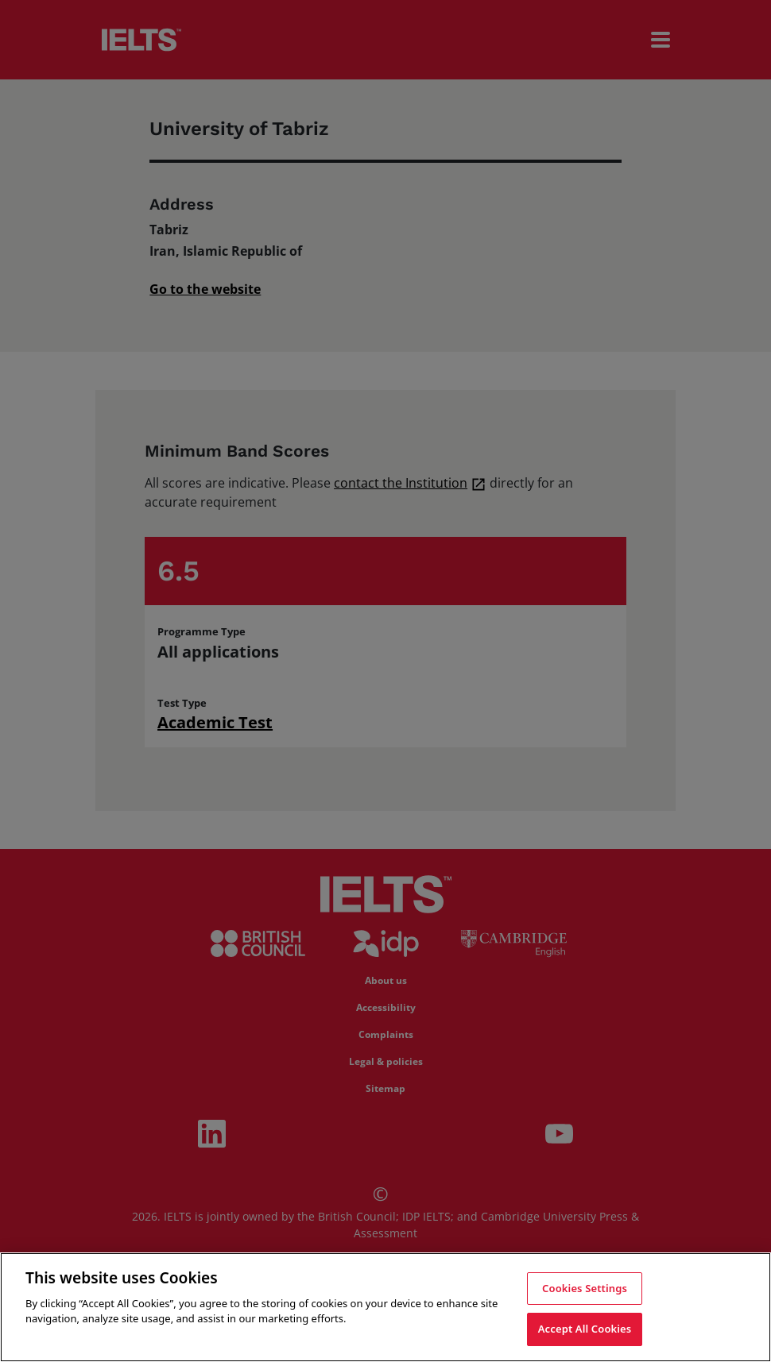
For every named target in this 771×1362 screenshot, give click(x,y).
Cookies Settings (584, 1288)
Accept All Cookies (585, 1328)
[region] (385, 1307)
